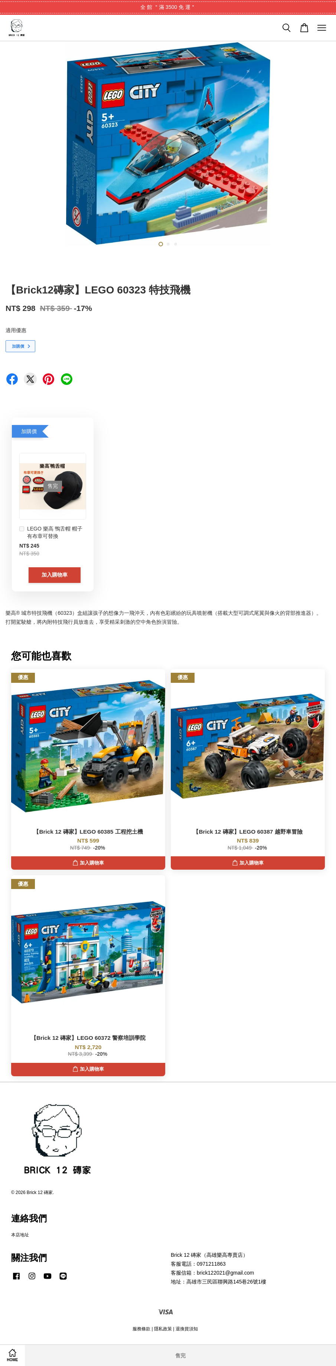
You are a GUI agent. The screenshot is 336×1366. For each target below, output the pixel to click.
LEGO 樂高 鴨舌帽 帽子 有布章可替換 (50, 532)
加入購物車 (55, 575)
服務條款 (141, 1328)
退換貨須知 (187, 1328)
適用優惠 (16, 330)
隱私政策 (163, 1328)
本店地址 (20, 1234)
